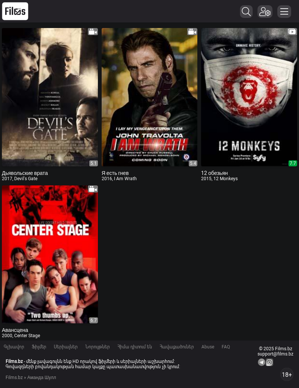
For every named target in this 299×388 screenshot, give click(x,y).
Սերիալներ (66, 346)
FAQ (226, 346)
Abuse (207, 346)
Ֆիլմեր (39, 346)
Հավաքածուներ (177, 346)
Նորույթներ (97, 346)
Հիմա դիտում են (134, 346)
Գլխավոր (14, 346)
